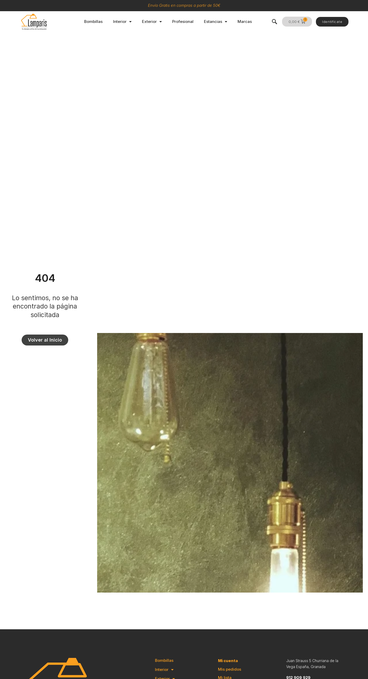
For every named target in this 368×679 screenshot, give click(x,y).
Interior (122, 21)
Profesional (183, 21)
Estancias (215, 21)
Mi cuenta (228, 660)
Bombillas (93, 21)
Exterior (152, 21)
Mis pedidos (229, 669)
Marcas (245, 21)
